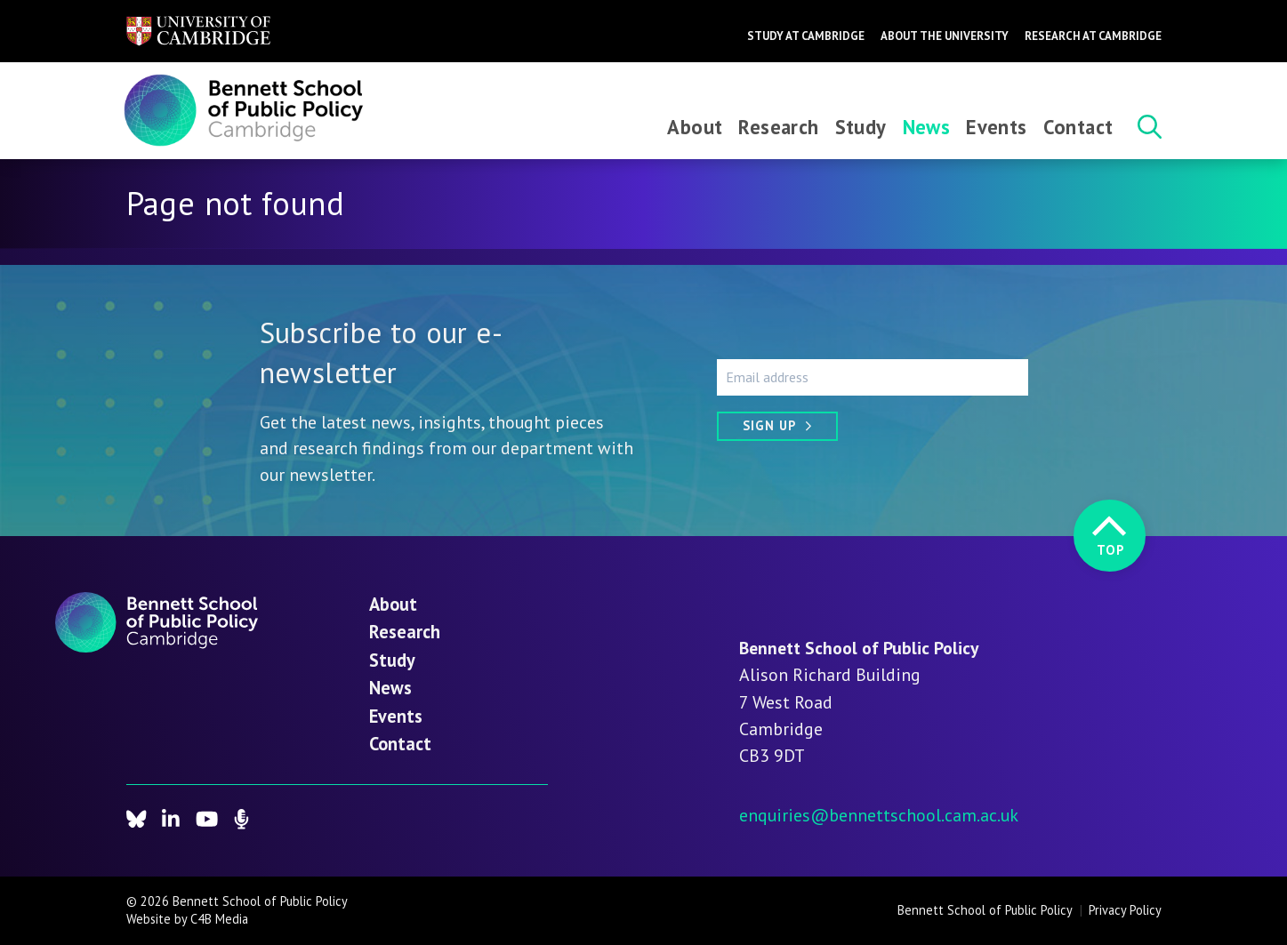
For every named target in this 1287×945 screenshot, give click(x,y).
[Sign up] (777, 426)
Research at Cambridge (1093, 36)
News (927, 127)
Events (996, 127)
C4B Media (219, 918)
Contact (1078, 127)
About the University (945, 36)
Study (861, 127)
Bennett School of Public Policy (985, 909)
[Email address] (872, 377)
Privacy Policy (1125, 909)
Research (778, 127)
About (694, 127)
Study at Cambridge (806, 36)
